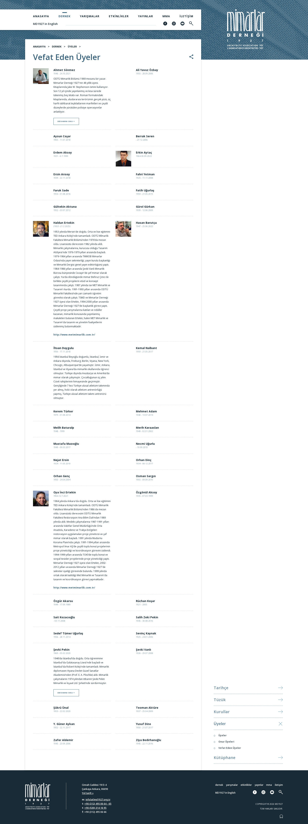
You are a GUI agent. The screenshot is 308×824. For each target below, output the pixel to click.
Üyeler (220, 733)
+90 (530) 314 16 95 (95, 807)
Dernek (65, 16)
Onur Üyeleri (226, 751)
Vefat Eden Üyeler (229, 757)
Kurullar (222, 721)
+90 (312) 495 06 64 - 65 (97, 803)
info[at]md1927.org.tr (98, 799)
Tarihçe (221, 697)
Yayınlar (145, 16)
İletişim (186, 16)
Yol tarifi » (88, 793)
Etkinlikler (119, 16)
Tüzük (220, 709)
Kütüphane (224, 767)
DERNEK (56, 48)
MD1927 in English (45, 24)
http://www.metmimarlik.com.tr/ (74, 336)
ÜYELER (72, 48)
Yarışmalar (89, 16)
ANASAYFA (39, 48)
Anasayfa (41, 16)
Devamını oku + (66, 123)
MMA (166, 16)
